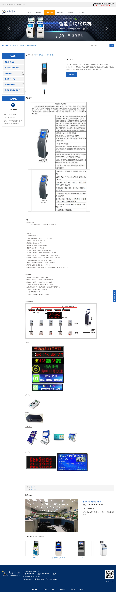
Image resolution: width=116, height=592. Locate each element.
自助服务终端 (14, 45)
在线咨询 (71, 74)
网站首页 (34, 589)
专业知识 (71, 13)
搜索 (112, 45)
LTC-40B (33, 489)
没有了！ (33, 487)
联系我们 (82, 13)
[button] (8, 28)
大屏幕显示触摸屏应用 (12, 90)
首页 (29, 13)
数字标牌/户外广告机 (12, 68)
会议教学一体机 (10, 79)
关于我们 (39, 13)
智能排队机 (22, 45)
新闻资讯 (60, 13)
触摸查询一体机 (32, 45)
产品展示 (50, 13)
